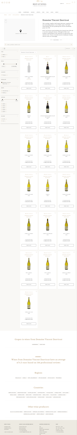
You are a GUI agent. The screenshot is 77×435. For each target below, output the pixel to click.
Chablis (24, 376)
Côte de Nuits (51, 376)
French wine (13, 392)
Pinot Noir (42, 343)
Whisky (34, 11)
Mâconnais (59, 376)
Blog (49, 11)
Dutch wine (65, 390)
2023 (5, 103)
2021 (5, 107)
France (5, 75)
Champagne (28, 11)
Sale (46, 11)
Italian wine (53, 392)
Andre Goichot (27, 407)
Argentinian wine (21, 390)
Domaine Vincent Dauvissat (7, 83)
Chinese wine (57, 390)
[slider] (2, 99)
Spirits (39, 11)
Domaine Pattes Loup (51, 407)
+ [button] (6, 20)
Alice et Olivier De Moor (16, 407)
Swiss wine (49, 393)
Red (4, 56)
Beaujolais (18, 376)
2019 (5, 111)
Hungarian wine (37, 392)
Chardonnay (6, 90)
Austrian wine (41, 390)
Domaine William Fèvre (29, 409)
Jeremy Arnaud (40, 409)
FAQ (4, 2)
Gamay (5, 92)
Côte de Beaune (42, 376)
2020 (5, 109)
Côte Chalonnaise (32, 376)
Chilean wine (49, 390)
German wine (21, 392)
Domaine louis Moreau (38, 407)
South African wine (31, 393)
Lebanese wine (61, 392)
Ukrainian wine (57, 393)
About (53, 11)
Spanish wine (41, 393)
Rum (43, 11)
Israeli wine (46, 392)
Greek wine (29, 392)
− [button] (6, 22)
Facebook (7, 2)
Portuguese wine (20, 393)
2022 (5, 105)
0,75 (5, 119)
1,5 (4, 121)
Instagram (9, 2)
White (5, 54)
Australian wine (32, 390)
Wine (23, 11)
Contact (2, 2)
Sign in (63, 2)
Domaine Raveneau (62, 407)
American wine (12, 390)
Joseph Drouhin (49, 409)
